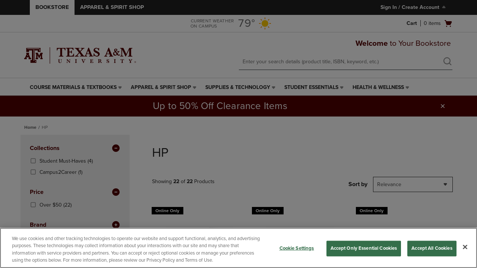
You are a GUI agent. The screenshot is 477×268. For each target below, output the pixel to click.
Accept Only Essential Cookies (364, 248)
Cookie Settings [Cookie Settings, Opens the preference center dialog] (296, 248)
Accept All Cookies (431, 248)
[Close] (465, 247)
